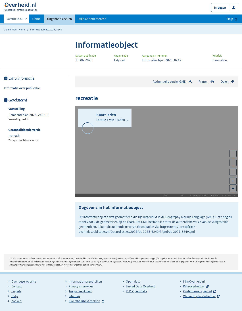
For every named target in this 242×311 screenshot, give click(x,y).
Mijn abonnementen (92, 19)
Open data (133, 281)
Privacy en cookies (81, 286)
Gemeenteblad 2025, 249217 (29, 115)
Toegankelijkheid (80, 291)
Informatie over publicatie (22, 88)
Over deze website (23, 281)
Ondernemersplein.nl (197, 291)
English (16, 291)
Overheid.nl (14, 19)
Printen (206, 82)
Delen (227, 82)
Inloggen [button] (220, 8)
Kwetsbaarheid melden (84, 301)
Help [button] (230, 19)
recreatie (14, 136)
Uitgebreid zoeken (59, 19)
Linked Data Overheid (140, 286)
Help (14, 296)
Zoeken (16, 301)
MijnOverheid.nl (194, 281)
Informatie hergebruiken (85, 281)
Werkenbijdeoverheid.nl (199, 296)
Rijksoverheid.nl (194, 286)
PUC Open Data (136, 291)
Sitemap (74, 296)
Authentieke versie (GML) (172, 82)
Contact (16, 286)
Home (36, 19)
